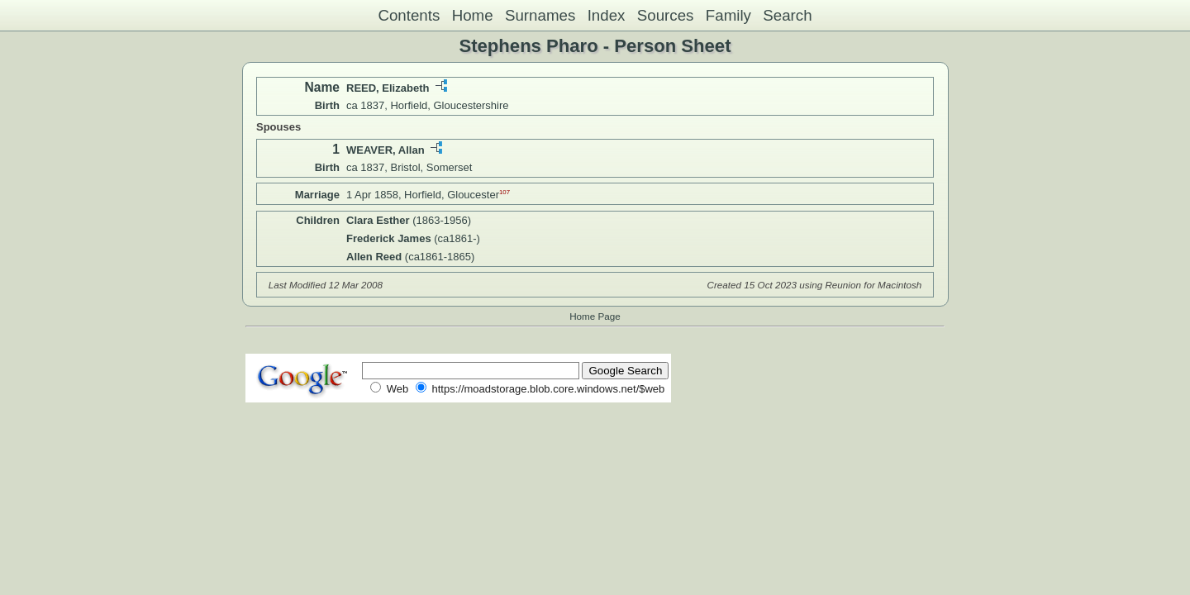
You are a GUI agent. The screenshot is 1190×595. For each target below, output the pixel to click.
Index (607, 15)
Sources (665, 15)
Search (787, 15)
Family (728, 15)
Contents (409, 15)
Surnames (540, 15)
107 (504, 192)
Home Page (595, 316)
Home (472, 15)
